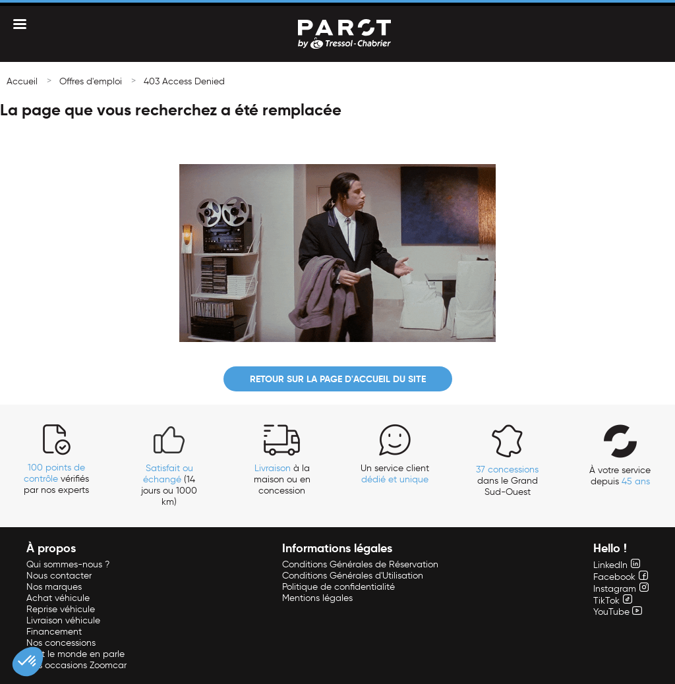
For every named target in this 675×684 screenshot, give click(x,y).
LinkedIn (616, 565)
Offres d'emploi (90, 81)
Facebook (620, 577)
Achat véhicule (58, 598)
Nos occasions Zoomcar (76, 665)
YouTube (617, 611)
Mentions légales (317, 598)
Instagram (621, 588)
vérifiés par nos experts (56, 479)
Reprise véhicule (60, 609)
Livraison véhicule (63, 620)
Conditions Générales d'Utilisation (352, 575)
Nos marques (54, 586)
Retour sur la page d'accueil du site (338, 379)
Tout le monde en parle (75, 654)
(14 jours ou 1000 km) (169, 485)
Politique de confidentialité (338, 586)
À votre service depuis (620, 476)
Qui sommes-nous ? (67, 564)
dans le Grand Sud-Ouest (507, 481)
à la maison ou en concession (282, 479)
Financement (54, 631)
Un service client (395, 474)
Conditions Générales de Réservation (360, 564)
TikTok (612, 600)
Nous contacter (59, 575)
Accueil (22, 81)
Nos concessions (61, 642)
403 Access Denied (184, 81)
